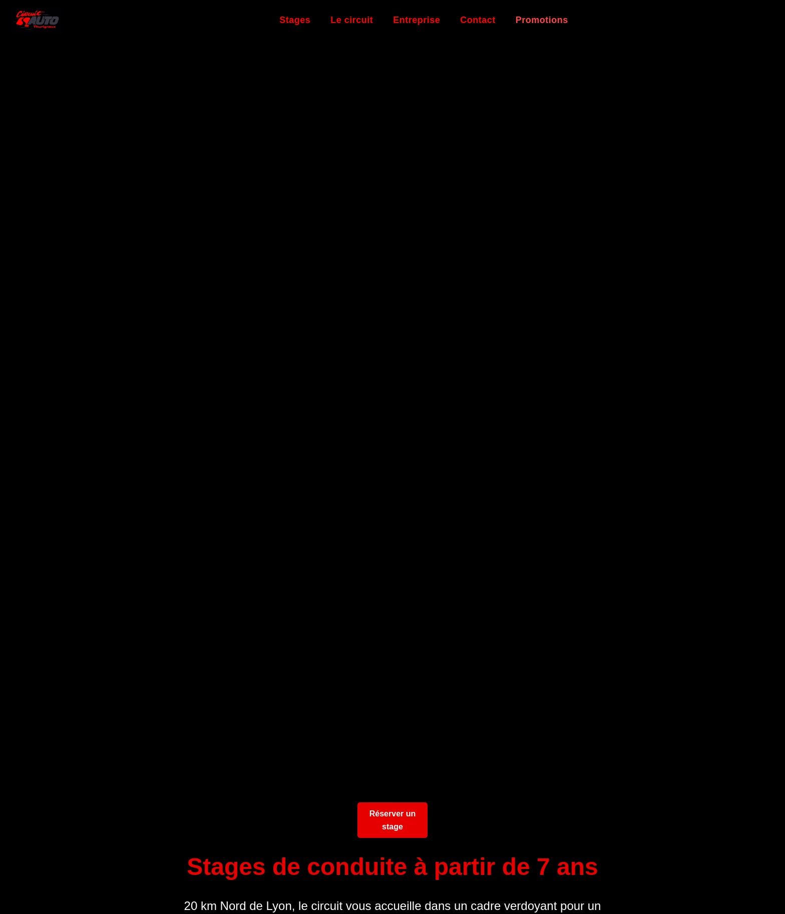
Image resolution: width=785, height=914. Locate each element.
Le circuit (351, 20)
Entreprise (416, 20)
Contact (478, 20)
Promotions (542, 20)
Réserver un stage (392, 820)
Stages (294, 20)
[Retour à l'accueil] (36, 20)
